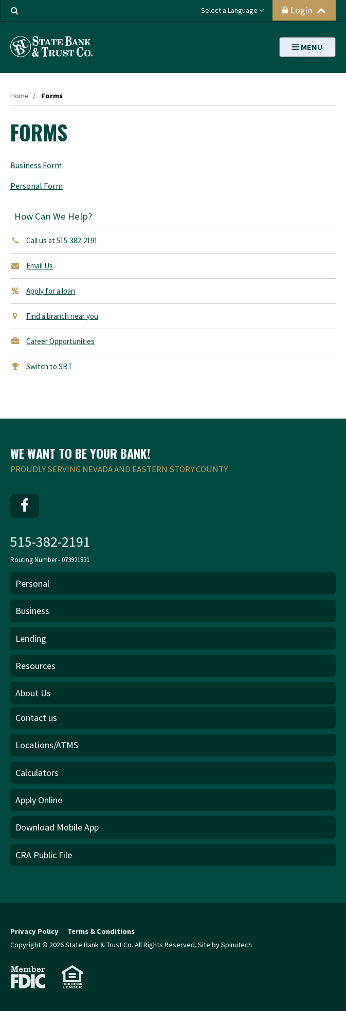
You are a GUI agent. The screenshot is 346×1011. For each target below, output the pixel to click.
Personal (32, 583)
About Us (33, 693)
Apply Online (38, 800)
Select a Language (232, 10)
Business (32, 611)
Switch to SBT (49, 366)
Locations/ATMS (46, 745)
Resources (35, 666)
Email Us (39, 265)
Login (304, 10)
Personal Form (36, 185)
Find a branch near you (62, 316)
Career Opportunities (60, 341)
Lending (30, 638)
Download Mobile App (57, 827)
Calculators (37, 773)
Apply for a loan (50, 291)
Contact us (36, 718)
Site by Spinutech (225, 944)
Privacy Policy (34, 931)
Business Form (36, 165)
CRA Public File (43, 855)
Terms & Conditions (101, 931)
